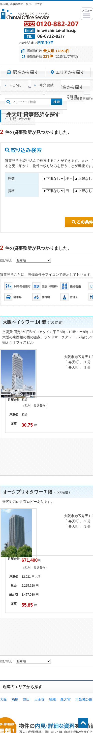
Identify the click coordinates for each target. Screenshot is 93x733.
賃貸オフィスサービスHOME (15, 85)
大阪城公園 (84, 699)
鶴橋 (52, 699)
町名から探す (67, 87)
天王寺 (39, 699)
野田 (26, 699)
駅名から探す (22, 72)
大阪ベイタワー (19, 322)
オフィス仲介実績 (46, 85)
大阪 (3, 699)
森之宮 (65, 699)
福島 (14, 699)
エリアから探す (68, 72)
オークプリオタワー (23, 491)
